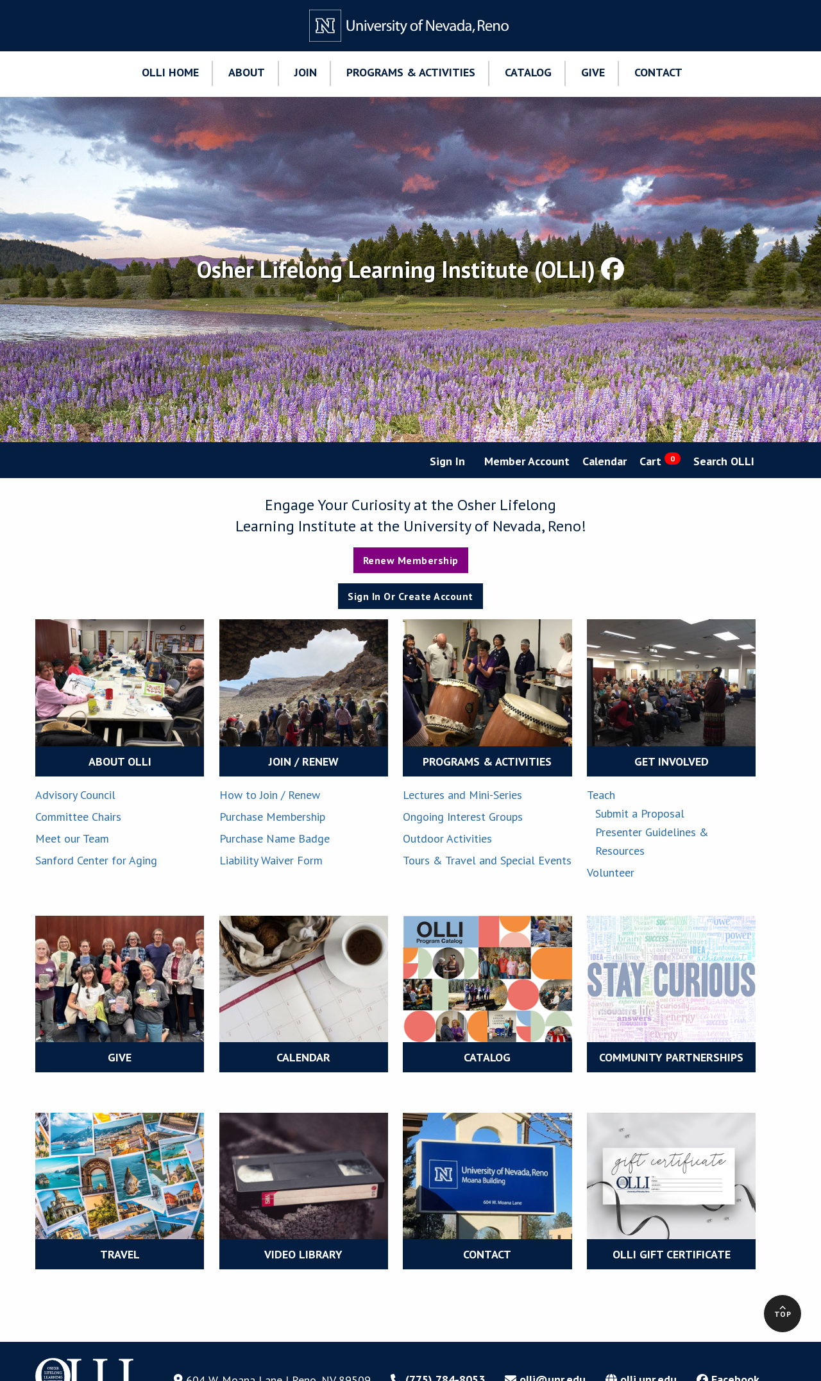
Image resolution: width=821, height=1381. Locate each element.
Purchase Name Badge (274, 838)
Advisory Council (75, 794)
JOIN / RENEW (304, 761)
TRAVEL (120, 1254)
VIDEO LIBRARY (303, 1254)
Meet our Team (72, 838)
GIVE (119, 1057)
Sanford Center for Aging (96, 860)
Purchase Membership (272, 816)
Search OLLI (723, 461)
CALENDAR (303, 1057)
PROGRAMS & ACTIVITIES (487, 761)
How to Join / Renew (269, 794)
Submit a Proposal (639, 813)
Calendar (604, 461)
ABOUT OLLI (120, 761)
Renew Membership (411, 560)
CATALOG (487, 1057)
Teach (601, 794)
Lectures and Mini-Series (462, 794)
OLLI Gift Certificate (672, 1254)
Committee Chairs (78, 816)
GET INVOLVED (671, 761)
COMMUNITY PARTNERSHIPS (671, 1057)
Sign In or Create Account (410, 596)
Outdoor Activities (447, 838)
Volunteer (610, 872)
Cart (660, 460)
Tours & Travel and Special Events (487, 860)
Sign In (447, 461)
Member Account (527, 461)
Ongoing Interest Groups (463, 816)
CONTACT (487, 1254)
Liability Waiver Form (271, 860)
